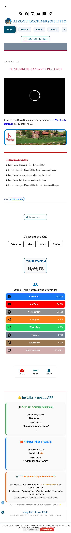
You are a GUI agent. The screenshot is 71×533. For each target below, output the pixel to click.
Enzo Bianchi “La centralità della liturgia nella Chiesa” (29, 175)
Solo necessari (31, 530)
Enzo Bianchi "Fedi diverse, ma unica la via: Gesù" (27, 180)
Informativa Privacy (48, 527)
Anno (43, 244)
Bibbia (41, 29)
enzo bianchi (16, 199)
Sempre (56, 244)
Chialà (55, 29)
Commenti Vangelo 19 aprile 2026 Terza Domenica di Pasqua (32, 170)
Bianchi (26, 29)
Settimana (16, 244)
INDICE (10, 29)
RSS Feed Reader (49, 484)
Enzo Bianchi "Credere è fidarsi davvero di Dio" (26, 165)
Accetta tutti (46, 530)
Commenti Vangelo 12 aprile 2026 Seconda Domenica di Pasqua (33, 185)
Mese (30, 244)
